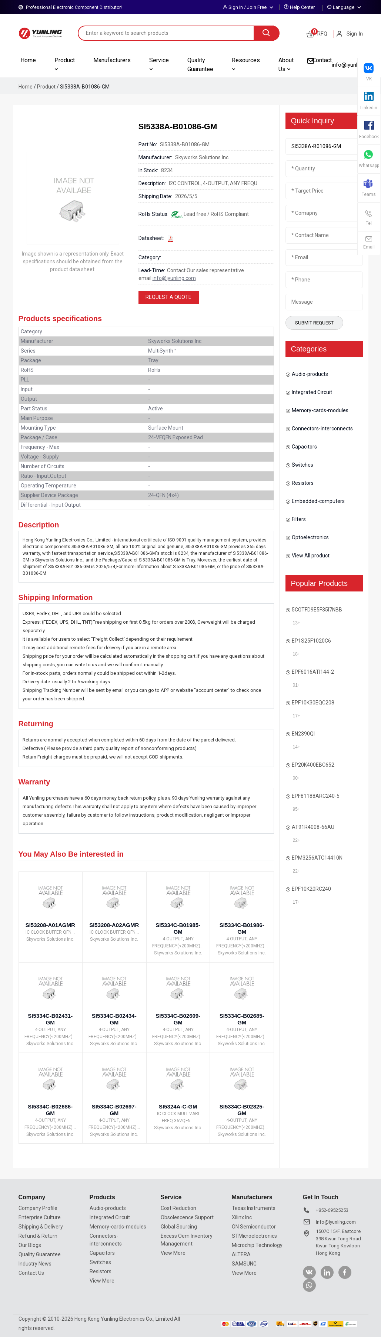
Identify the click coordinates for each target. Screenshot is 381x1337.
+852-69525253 (332, 1210)
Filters (295, 519)
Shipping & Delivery (41, 1227)
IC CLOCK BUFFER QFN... (50, 932)
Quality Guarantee (200, 65)
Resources (246, 64)
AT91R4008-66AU (313, 827)
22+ (296, 840)
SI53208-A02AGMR (114, 925)
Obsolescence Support (187, 1217)
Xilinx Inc (242, 1217)
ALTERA (241, 1254)
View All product (307, 556)
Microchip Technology (257, 1245)
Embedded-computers (315, 501)
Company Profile (38, 1208)
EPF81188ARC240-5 (316, 795)
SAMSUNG (244, 1264)
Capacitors (301, 447)
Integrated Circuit (308, 392)
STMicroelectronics (254, 1236)
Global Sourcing (179, 1227)
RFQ (317, 33)
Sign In (349, 33)
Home (28, 60)
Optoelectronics (307, 538)
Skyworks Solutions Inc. (50, 939)
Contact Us (31, 1273)
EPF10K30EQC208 (313, 703)
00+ (296, 778)
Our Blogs (30, 1245)
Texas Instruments (253, 1208)
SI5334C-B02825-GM (242, 1109)
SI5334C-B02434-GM (114, 1019)
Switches (299, 465)
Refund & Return (38, 1236)
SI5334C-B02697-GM (114, 1109)
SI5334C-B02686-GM (50, 1109)
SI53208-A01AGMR (50, 925)
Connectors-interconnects (319, 429)
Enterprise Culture (40, 1217)
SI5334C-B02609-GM (178, 1019)
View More (102, 1281)
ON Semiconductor (254, 1227)
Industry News (35, 1264)
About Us (286, 65)
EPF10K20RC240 (311, 889)
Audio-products (306, 374)
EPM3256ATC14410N (317, 858)
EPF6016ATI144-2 (313, 671)
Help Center (302, 7)
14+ (296, 747)
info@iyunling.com (354, 64)
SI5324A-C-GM (178, 1106)
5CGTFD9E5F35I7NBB (317, 610)
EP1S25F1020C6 (311, 641)
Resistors (299, 483)
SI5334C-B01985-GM (178, 928)
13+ (296, 623)
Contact (322, 60)
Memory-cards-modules (316, 411)
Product (64, 64)
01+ (296, 685)
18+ (296, 654)
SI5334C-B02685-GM (242, 1019)
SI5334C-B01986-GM (242, 928)
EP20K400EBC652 (313, 765)
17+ (296, 715)
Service (159, 64)
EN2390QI (303, 734)
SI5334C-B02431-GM (50, 1019)
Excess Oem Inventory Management (187, 1240)
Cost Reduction (178, 1208)
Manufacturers (112, 60)
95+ (296, 809)
